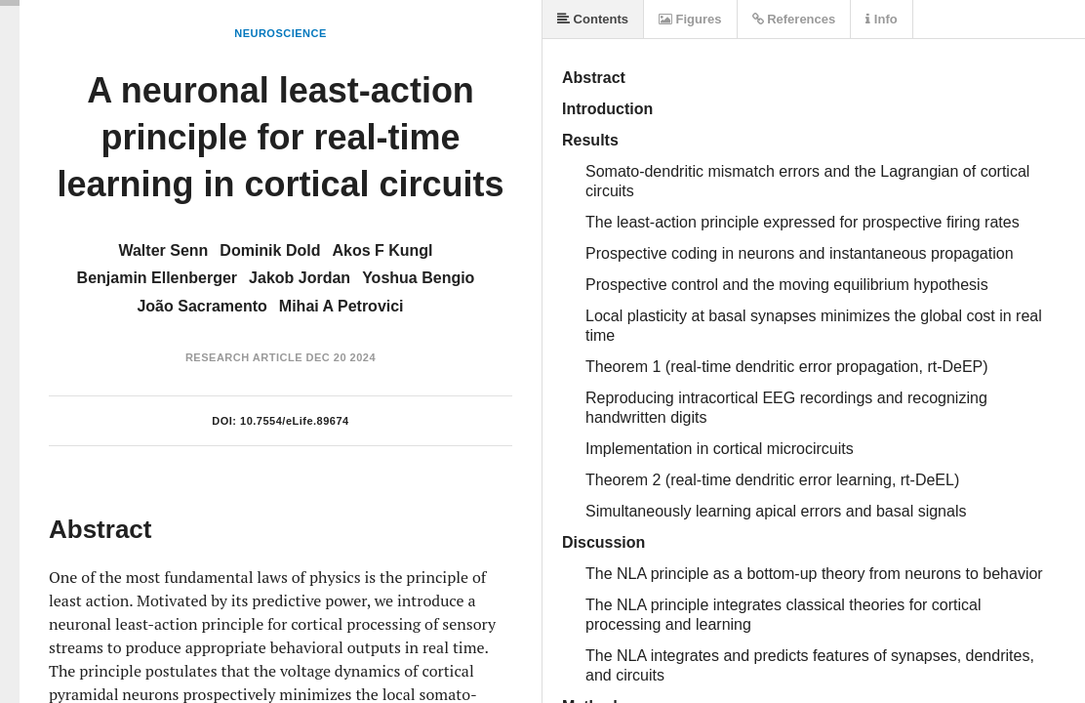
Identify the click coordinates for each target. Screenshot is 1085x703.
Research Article (243, 357)
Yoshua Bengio (418, 277)
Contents (592, 19)
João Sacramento (201, 306)
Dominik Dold (270, 250)
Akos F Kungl (382, 250)
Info (881, 19)
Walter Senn (163, 250)
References (794, 19)
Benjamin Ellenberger (157, 277)
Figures (690, 19)
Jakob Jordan (299, 277)
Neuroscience (280, 33)
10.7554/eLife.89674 (294, 421)
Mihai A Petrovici (341, 306)
